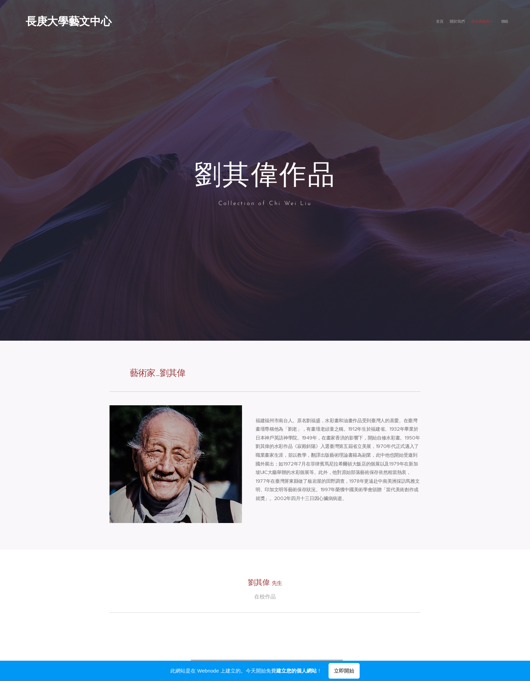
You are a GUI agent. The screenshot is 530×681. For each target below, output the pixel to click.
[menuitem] (483, 22)
